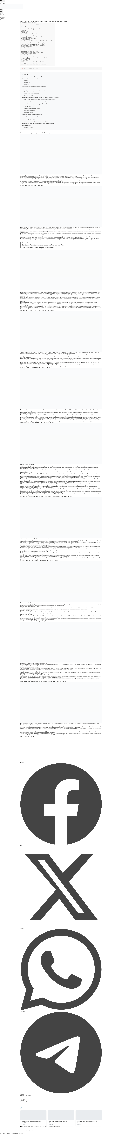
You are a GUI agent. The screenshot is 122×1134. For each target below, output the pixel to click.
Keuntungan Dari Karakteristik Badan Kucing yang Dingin (32, 44)
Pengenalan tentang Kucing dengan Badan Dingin (30, 27)
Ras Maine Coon (24, 31)
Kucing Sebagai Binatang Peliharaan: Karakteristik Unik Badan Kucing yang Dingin (37, 40)
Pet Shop (2, 19)
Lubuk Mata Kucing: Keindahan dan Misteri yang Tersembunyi (33, 64)
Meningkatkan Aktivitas (25, 50)
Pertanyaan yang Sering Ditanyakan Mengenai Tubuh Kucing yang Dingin (35, 57)
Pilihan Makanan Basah (25, 39)
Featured (2, 14)
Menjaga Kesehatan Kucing (26, 46)
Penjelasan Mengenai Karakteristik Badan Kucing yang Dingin (33, 43)
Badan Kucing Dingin (25, 58)
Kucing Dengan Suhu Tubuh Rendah (52, 1126)
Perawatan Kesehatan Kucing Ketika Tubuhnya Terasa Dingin (33, 45)
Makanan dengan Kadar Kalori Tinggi (28, 38)
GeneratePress (21, 1133)
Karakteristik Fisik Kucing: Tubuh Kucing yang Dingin (32, 33)
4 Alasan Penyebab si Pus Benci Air (26, 1130)
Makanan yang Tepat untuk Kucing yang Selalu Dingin (31, 36)
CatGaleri (2, 18)
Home (1, 13)
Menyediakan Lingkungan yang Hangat (28, 47)
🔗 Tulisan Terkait (24, 60)
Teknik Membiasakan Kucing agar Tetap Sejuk (30, 51)
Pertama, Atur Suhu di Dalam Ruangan (28, 53)
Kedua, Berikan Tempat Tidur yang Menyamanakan (31, 54)
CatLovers (2, 16)
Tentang (1, 2)
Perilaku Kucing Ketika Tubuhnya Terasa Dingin (30, 35)
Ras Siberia (23, 30)
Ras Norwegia (24, 32)
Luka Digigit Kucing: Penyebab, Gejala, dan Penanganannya (33, 63)
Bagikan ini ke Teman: (25, 59)
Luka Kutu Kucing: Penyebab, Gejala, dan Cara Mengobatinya (33, 61)
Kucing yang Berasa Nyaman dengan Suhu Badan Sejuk (32, 52)
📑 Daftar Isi (23, 26)
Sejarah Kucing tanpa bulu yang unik (28, 29)
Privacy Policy (3, 3)
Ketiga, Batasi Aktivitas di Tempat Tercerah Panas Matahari (32, 56)
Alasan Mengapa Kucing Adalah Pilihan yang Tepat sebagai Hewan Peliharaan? (36, 42)
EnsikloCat (2, 17)
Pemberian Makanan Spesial (26, 49)
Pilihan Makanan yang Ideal (26, 37)
